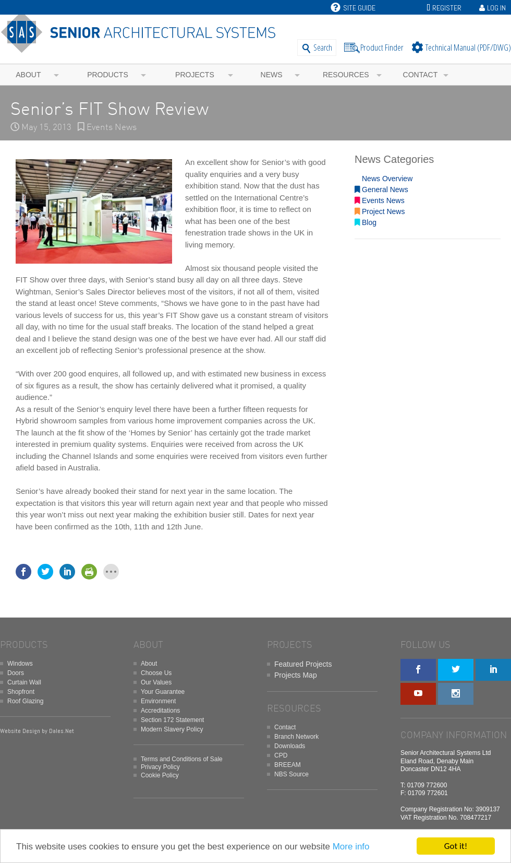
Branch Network (296, 736)
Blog (365, 222)
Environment (158, 701)
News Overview (383, 178)
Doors (15, 673)
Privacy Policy (160, 767)
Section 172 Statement (172, 720)
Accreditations (160, 710)
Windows (20, 663)
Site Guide (353, 8)
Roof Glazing (25, 701)
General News (381, 189)
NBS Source (291, 774)
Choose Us (156, 673)
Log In (496, 8)
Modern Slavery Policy (172, 729)
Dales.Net (61, 731)
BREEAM (287, 765)
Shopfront (20, 691)
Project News (380, 211)
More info (351, 847)
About (28, 74)
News (272, 74)
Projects (194, 74)
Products (107, 74)
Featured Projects (303, 664)
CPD (280, 755)
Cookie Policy (160, 775)
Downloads (289, 746)
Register (446, 8)
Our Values (156, 682)
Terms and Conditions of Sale (182, 759)
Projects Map (295, 675)
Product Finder (382, 47)
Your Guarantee (163, 691)
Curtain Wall (24, 682)
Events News (112, 127)
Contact (420, 74)
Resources (346, 74)
